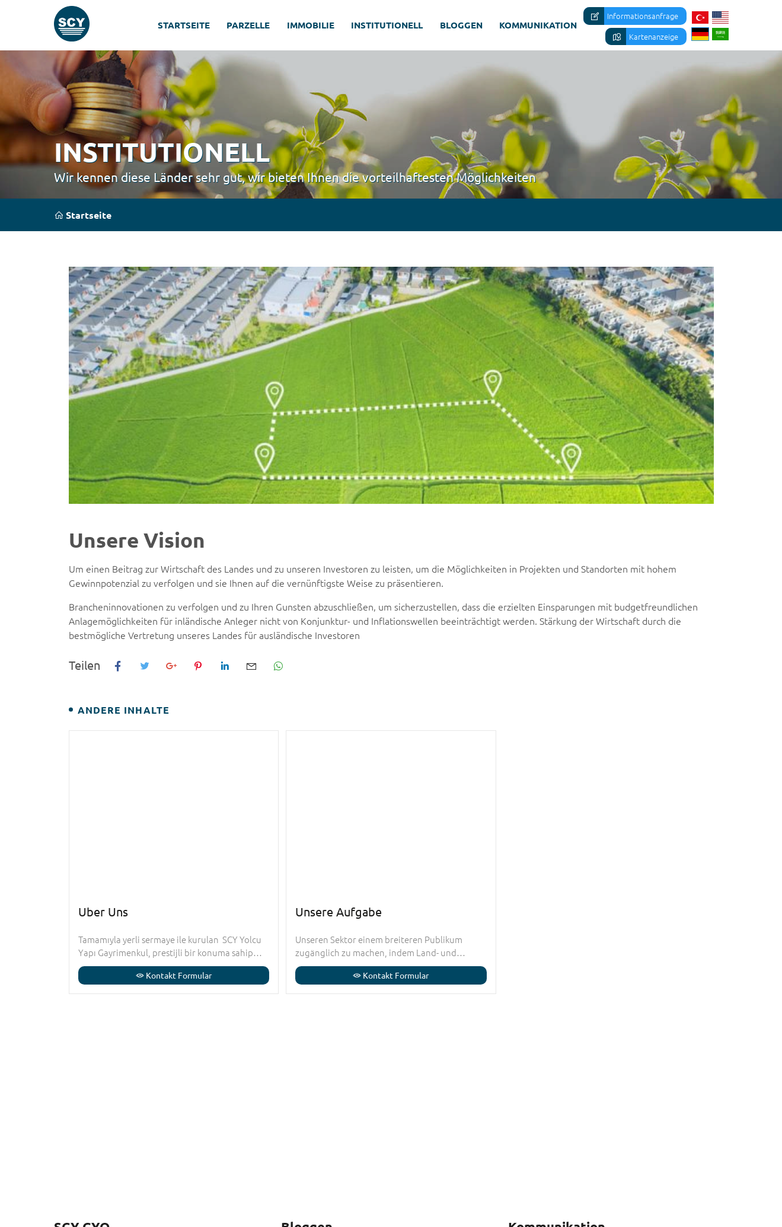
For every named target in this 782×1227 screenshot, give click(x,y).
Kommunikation (538, 25)
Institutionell (387, 25)
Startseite (184, 25)
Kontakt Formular (174, 975)
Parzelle (248, 25)
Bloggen (461, 25)
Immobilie (310, 25)
